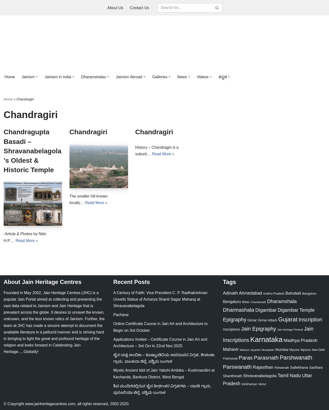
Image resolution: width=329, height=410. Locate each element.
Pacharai (121, 315)
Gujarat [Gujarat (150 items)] (287, 319)
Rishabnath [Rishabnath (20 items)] (281, 367)
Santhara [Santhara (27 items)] (316, 367)
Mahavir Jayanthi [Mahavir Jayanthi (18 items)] (250, 349)
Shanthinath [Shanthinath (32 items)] (232, 376)
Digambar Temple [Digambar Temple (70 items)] (296, 310)
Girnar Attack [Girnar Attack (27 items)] (267, 320)
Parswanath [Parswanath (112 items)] (237, 367)
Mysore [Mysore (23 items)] (294, 350)
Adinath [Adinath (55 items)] (230, 293)
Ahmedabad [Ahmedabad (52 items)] (250, 293)
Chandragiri (88, 132)
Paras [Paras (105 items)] (246, 358)
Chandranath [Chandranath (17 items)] (258, 302)
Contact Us (139, 8)
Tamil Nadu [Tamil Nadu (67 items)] (289, 375)
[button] (37, 77)
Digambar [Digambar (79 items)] (265, 310)
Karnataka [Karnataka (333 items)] (266, 339)
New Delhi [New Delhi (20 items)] (318, 350)
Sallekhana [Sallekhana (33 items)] (299, 367)
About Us (115, 8)
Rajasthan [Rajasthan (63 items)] (263, 367)
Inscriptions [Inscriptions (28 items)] (231, 329)
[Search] (184, 8)
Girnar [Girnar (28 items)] (252, 320)
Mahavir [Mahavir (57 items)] (231, 349)
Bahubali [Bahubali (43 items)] (293, 293)
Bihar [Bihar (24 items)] (246, 302)
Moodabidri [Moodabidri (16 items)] (267, 349)
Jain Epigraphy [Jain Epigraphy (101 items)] (258, 329)
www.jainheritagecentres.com (50, 404)
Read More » (27, 241)
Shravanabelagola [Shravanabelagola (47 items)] (259, 375)
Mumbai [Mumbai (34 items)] (281, 349)
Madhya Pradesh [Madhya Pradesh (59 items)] (301, 340)
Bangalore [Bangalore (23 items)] (309, 293)
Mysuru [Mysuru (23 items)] (306, 350)
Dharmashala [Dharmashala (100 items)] (238, 310)
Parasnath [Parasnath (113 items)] (266, 357)
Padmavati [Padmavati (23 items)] (230, 358)
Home (10, 77)
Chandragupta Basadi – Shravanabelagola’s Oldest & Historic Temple (33, 151)
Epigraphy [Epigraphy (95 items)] (234, 320)
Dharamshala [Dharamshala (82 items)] (282, 301)
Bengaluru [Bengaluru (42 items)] (232, 301)
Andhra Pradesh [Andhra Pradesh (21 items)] (274, 293)
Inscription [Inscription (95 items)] (310, 320)
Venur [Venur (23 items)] (262, 384)
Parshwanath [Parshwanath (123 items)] (296, 357)
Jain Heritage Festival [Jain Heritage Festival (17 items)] (290, 329)
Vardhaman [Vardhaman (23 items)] (249, 384)
